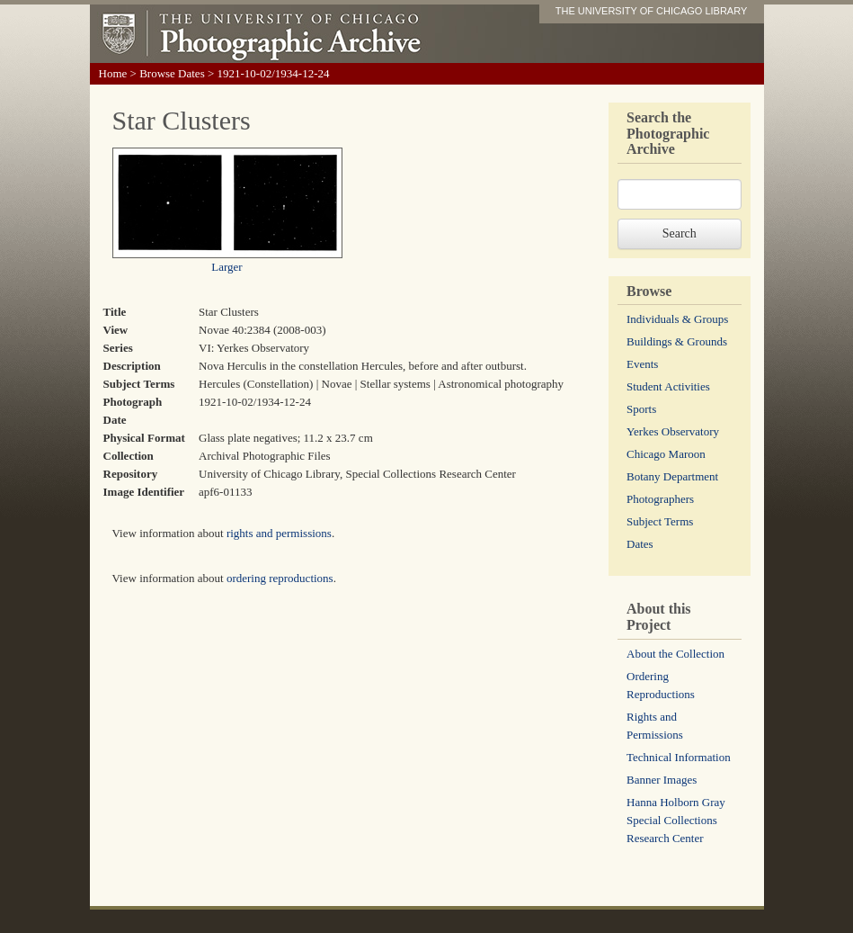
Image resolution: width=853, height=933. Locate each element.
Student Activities (668, 386)
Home (113, 73)
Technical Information (678, 757)
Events (642, 364)
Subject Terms (659, 521)
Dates (639, 544)
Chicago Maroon (666, 454)
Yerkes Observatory (672, 431)
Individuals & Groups (677, 319)
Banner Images (661, 779)
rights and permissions (279, 533)
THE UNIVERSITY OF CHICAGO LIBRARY (651, 10)
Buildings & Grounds (676, 341)
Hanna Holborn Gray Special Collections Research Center (675, 820)
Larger (226, 267)
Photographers (660, 499)
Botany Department (672, 476)
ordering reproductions (280, 578)
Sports (641, 409)
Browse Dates (172, 73)
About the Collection (675, 653)
